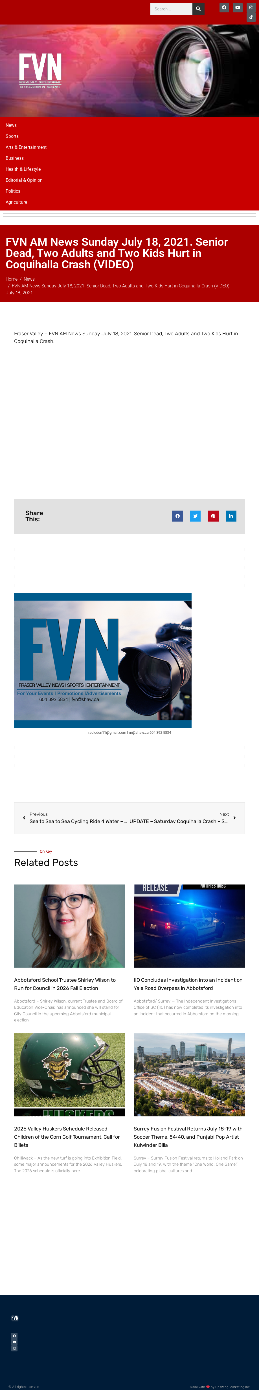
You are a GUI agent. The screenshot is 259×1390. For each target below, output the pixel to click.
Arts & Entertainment (26, 140)
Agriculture (16, 195)
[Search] (198, 9)
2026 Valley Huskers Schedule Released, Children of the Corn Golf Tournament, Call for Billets (67, 1130)
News (11, 118)
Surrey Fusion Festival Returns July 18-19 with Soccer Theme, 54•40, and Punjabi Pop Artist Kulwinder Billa (188, 1130)
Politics (13, 184)
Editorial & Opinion (24, 173)
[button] (177, 509)
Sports (12, 129)
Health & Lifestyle (23, 162)
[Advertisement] (204, 62)
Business (15, 151)
